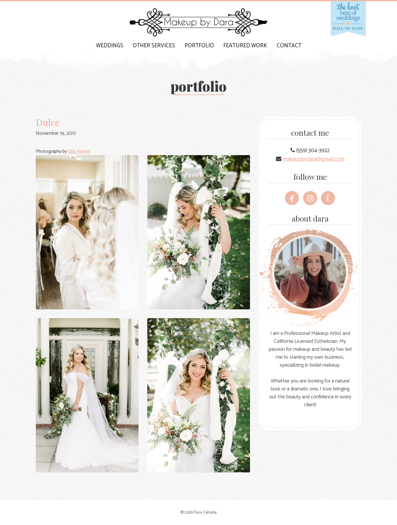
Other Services (154, 45)
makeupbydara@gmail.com (313, 159)
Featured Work (245, 45)
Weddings (109, 45)
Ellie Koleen (79, 151)
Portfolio (199, 45)
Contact (289, 45)
